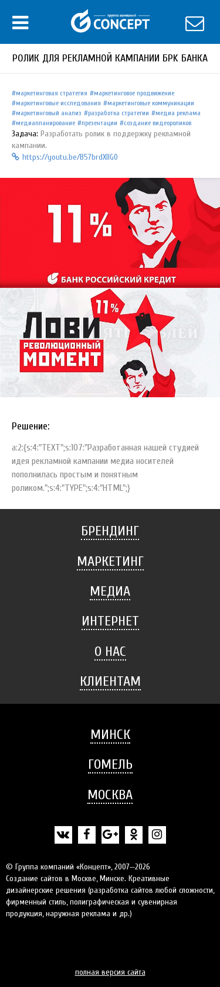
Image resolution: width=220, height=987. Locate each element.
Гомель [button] (110, 764)
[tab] (110, 531)
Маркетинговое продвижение (134, 93)
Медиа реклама (178, 113)
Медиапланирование (45, 123)
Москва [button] (110, 795)
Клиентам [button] (110, 681)
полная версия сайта (110, 972)
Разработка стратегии (118, 113)
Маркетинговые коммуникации (150, 103)
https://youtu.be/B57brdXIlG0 (65, 157)
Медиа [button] (110, 591)
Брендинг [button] (110, 531)
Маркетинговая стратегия (51, 93)
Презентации (99, 123)
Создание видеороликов (157, 123)
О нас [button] (110, 651)
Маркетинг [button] (110, 561)
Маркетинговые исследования (58, 103)
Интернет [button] (110, 621)
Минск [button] (110, 734)
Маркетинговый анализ (49, 113)
